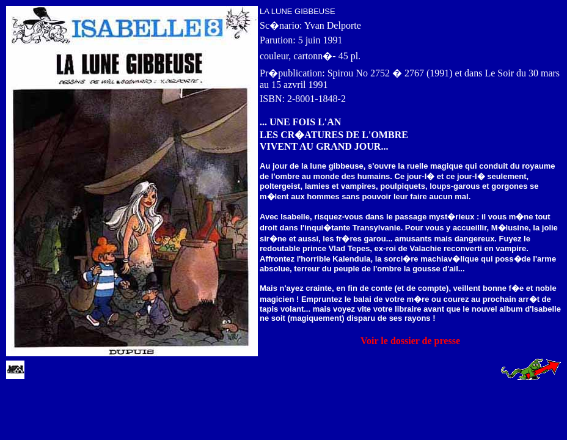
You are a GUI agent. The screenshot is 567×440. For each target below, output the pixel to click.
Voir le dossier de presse (410, 341)
